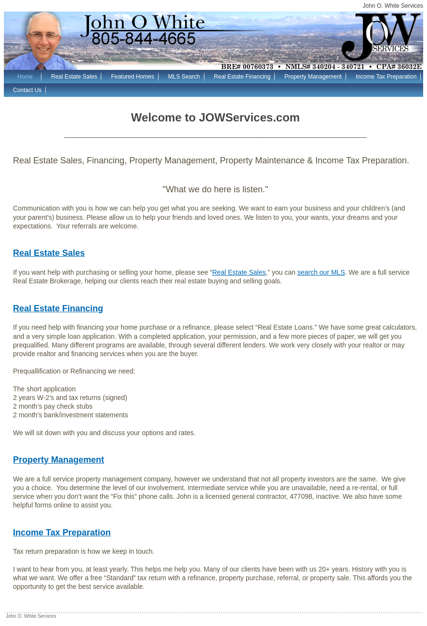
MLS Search (184, 76)
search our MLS (321, 272)
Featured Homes (132, 76)
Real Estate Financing (242, 76)
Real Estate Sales (74, 76)
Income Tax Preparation (386, 76)
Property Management (313, 76)
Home (25, 76)
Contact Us (27, 90)
